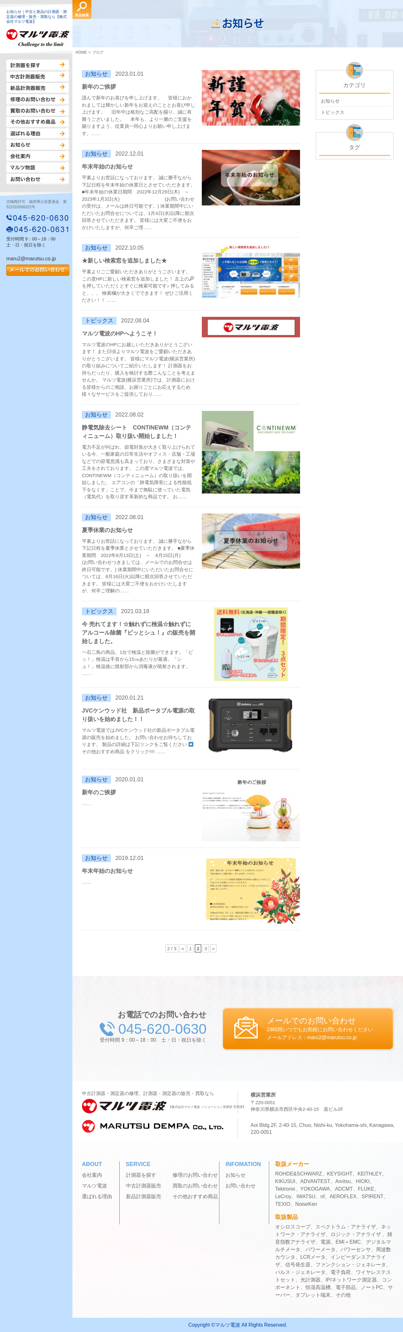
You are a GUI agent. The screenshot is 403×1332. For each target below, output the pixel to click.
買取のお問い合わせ (37, 110)
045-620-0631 (37, 229)
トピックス (332, 112)
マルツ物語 (37, 167)
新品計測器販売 (37, 88)
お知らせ (37, 145)
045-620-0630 (37, 218)
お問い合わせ (37, 179)
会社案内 (37, 156)
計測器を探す (37, 65)
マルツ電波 (94, 1185)
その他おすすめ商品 (37, 122)
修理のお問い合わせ (37, 99)
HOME (81, 52)
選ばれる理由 (37, 133)
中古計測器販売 (37, 76)
